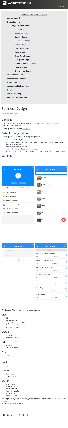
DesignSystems (14, 113)
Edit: (4, 342)
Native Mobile (5, 113)
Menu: (6, 370)
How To (10, 90)
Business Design (21, 33)
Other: (6, 380)
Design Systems (13, 22)
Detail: (6, 331)
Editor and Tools (13, 82)
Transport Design (22, 60)
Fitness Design (21, 44)
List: (4, 314)
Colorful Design (21, 67)
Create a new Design (23, 71)
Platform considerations (17, 97)
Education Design (22, 48)
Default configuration (15, 133)
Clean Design (20, 52)
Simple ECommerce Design (25, 63)
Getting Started (13, 18)
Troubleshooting (14, 93)
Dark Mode (26, 129)
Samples (7, 155)
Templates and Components (18, 75)
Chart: (5, 352)
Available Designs (18, 29)
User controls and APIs (16, 78)
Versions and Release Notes (18, 86)
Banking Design (21, 37)
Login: (5, 362)
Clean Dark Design (22, 56)
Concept (7, 119)
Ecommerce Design (22, 41)
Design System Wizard (20, 26)
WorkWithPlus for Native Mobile (34, 14)
